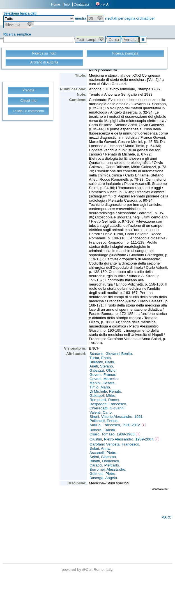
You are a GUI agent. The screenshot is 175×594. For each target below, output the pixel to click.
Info (67, 4)
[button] (95, 18)
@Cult (88, 569)
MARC (166, 517)
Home (55, 4)
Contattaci (81, 4)
